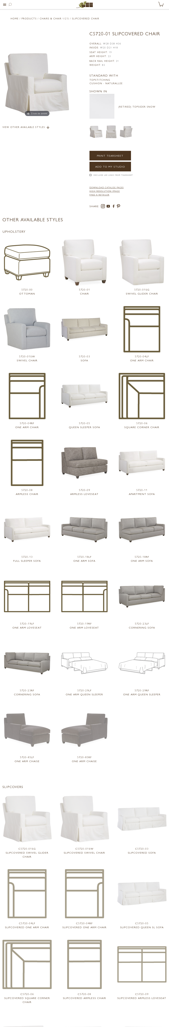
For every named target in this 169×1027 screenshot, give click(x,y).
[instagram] (103, 207)
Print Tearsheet (110, 155)
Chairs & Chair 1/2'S (54, 18)
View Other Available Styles (26, 127)
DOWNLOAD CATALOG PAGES (106, 187)
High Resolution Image (104, 191)
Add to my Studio (110, 166)
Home (15, 18)
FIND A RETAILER (99, 194)
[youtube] (109, 207)
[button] (5, 5)
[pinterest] (118, 207)
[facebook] (114, 207)
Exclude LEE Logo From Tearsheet (113, 175)
